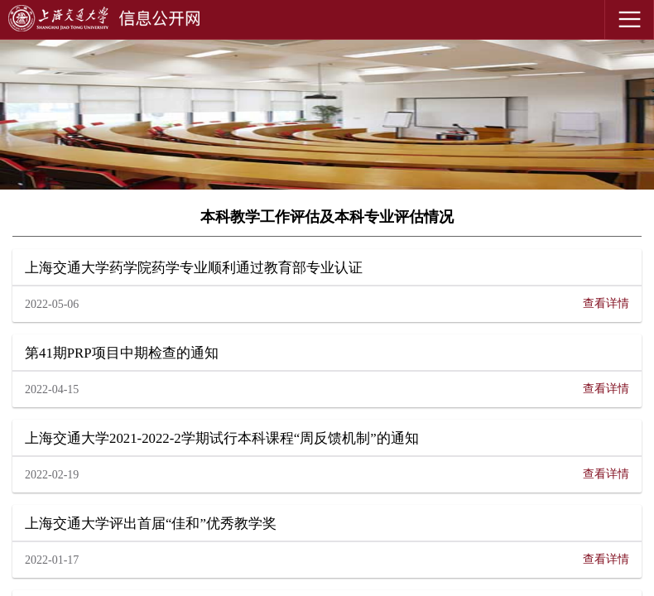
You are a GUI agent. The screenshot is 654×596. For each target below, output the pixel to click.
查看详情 (606, 303)
